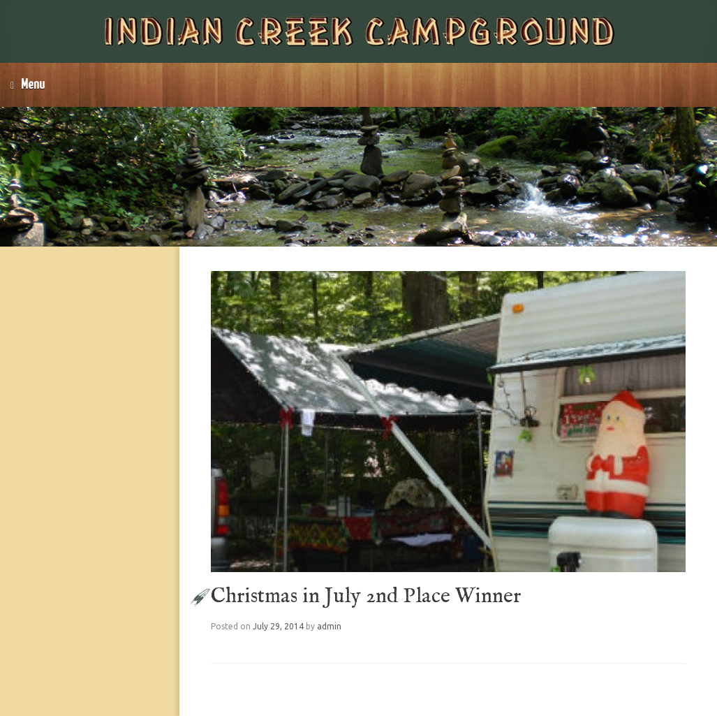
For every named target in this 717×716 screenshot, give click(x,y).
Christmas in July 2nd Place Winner (366, 596)
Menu (27, 85)
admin (329, 626)
